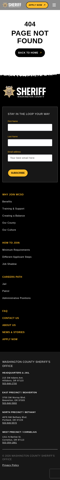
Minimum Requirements (16, 250)
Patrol (5, 291)
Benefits (7, 201)
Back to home (30, 53)
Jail (4, 284)
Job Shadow (9, 264)
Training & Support (13, 208)
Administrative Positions (16, 298)
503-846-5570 (9, 423)
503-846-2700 (9, 383)
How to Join (11, 243)
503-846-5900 (9, 403)
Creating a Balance (13, 215)
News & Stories (13, 332)
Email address (14, 152)
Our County (9, 223)
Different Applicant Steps (17, 257)
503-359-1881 (9, 442)
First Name (13, 121)
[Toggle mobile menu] (54, 5)
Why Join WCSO (13, 194)
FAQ (5, 311)
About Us (9, 325)
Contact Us (10, 318)
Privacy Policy (10, 465)
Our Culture (9, 230)
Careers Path (12, 277)
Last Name (13, 136)
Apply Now (37, 5)
